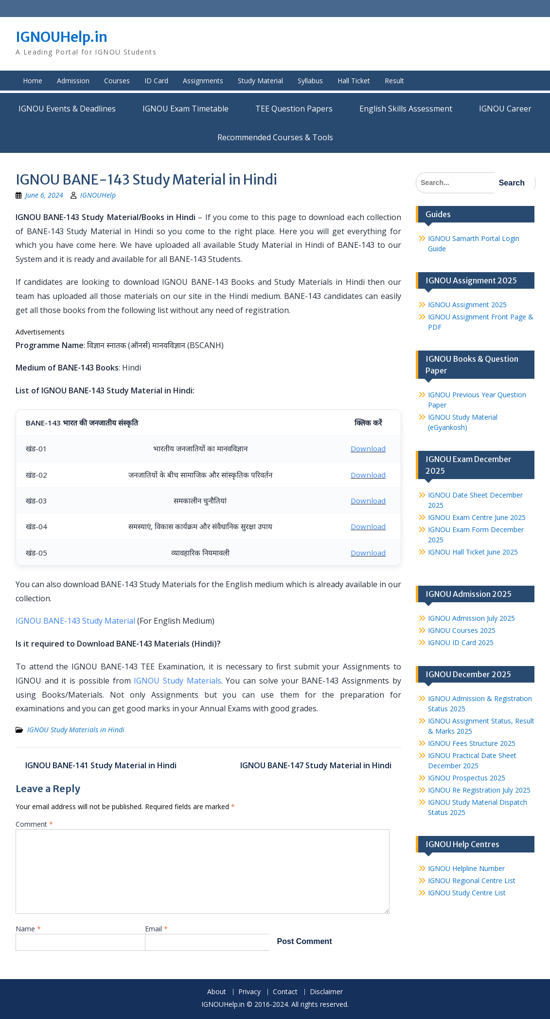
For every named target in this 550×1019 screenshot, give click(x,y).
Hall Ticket (353, 80)
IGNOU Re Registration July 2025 (479, 790)
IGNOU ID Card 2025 (461, 642)
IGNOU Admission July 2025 (471, 618)
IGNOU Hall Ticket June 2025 (473, 551)
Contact (285, 992)
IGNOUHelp (98, 195)
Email (156, 928)
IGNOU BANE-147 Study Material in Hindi (315, 765)
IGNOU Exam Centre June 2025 (477, 517)
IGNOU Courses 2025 (462, 630)
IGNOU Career (505, 108)
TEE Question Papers (294, 108)
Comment (34, 824)
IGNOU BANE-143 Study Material (75, 620)
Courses (117, 80)
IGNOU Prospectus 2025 (466, 777)
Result (394, 80)
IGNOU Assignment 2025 (467, 304)
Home (32, 80)
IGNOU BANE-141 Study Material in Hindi (101, 765)
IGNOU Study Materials (177, 680)
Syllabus (310, 80)
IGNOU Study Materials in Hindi (75, 729)
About (216, 992)
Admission (73, 80)
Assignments (203, 80)
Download (368, 448)
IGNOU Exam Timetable (185, 108)
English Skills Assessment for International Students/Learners (406, 108)
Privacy (249, 992)
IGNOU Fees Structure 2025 (471, 743)
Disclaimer (326, 992)
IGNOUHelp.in (61, 37)
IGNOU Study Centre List (467, 892)
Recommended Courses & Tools (275, 137)
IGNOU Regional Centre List (471, 880)
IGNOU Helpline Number (466, 868)
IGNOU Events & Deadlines (67, 108)
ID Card (156, 80)
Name (28, 928)
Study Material (260, 80)
